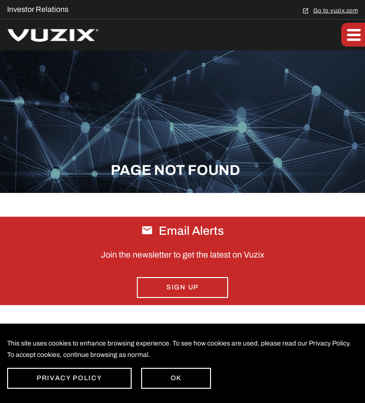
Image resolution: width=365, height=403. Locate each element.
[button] (353, 35)
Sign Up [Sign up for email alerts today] (182, 287)
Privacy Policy (69, 378)
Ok (176, 378)
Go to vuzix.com (335, 10)
